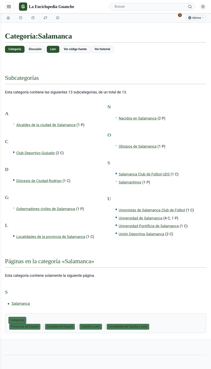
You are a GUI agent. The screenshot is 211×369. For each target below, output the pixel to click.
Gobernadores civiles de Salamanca (45, 209)
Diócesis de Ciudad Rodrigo (39, 181)
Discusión (35, 49)
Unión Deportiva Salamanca (141, 234)
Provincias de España (25, 326)
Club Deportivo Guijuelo (35, 153)
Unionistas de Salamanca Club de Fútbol (152, 210)
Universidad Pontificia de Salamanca (149, 226)
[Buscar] (152, 6)
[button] (14, 152)
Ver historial (102, 49)
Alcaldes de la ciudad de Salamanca (46, 125)
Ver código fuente (75, 49)
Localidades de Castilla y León (128, 326)
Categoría (14, 49)
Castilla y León (90, 326)
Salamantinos (130, 182)
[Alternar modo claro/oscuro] (203, 7)
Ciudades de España (60, 326)
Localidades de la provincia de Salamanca (50, 237)
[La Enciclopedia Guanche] (46, 6)
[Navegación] (9, 6)
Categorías (17, 320)
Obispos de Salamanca (138, 146)
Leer (53, 49)
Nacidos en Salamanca (138, 118)
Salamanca (21, 303)
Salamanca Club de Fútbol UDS (144, 174)
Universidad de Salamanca (140, 218)
